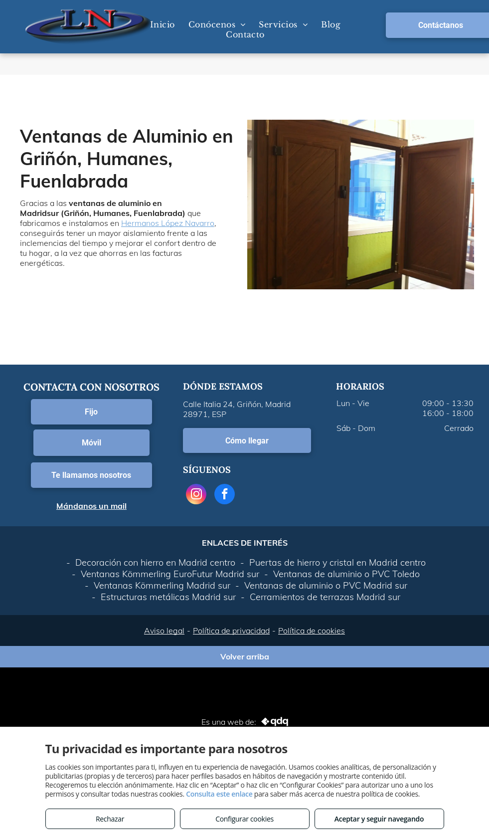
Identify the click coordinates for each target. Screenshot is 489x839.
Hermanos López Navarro (167, 223)
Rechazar (110, 819)
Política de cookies (311, 630)
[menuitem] (162, 24)
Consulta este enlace (219, 794)
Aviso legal (164, 630)
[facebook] (224, 495)
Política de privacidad (231, 630)
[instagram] (196, 495)
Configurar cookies (244, 819)
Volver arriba (244, 656)
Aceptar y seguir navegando (379, 819)
